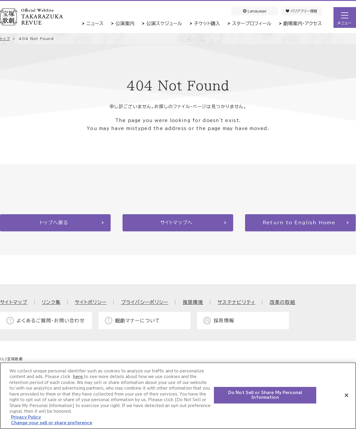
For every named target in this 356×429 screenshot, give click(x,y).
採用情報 (224, 320)
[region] (178, 395)
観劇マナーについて (137, 320)
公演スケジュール (164, 23)
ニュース (95, 23)
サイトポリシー (91, 302)
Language (254, 11)
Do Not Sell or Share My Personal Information (265, 395)
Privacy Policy (26, 417)
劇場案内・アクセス (302, 23)
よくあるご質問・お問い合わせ (51, 320)
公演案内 (124, 23)
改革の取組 (282, 302)
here (78, 377)
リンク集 (51, 302)
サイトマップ (14, 302)
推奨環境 (193, 302)
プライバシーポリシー (145, 302)
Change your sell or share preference (51, 423)
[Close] (346, 395)
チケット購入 (207, 23)
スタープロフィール (251, 23)
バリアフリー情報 (301, 11)
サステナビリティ (236, 302)
